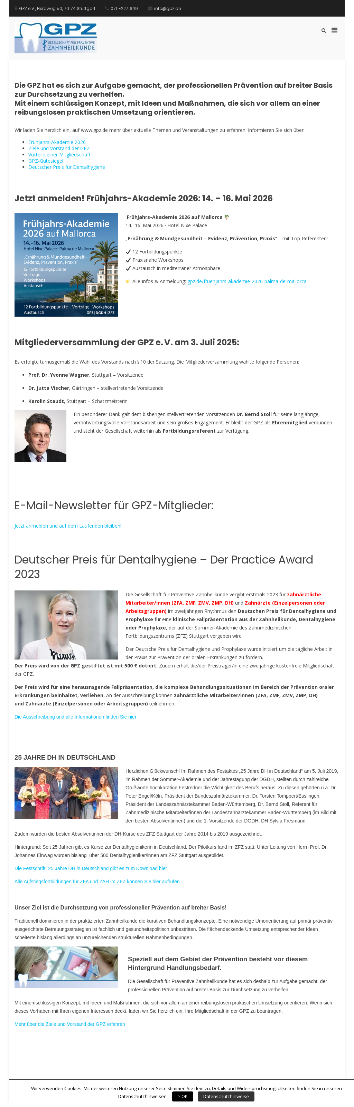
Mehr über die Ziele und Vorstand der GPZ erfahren (70, 1024)
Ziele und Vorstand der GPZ (59, 148)
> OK (183, 1096)
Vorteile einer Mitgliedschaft (59, 154)
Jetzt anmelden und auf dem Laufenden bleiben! (68, 525)
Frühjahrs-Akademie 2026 (57, 142)
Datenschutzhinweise (226, 1096)
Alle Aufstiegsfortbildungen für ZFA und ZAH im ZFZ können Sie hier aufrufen (97, 881)
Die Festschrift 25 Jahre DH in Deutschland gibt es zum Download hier (91, 868)
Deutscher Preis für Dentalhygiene (66, 167)
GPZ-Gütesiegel (45, 160)
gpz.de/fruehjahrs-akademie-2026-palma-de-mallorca (247, 281)
